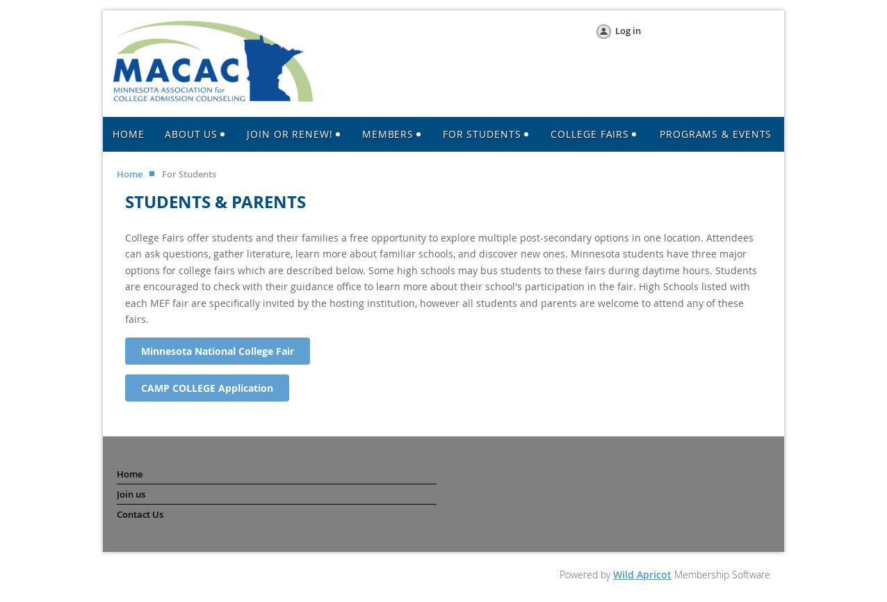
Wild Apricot (642, 574)
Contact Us (140, 514)
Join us (131, 494)
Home (130, 174)
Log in (628, 30)
